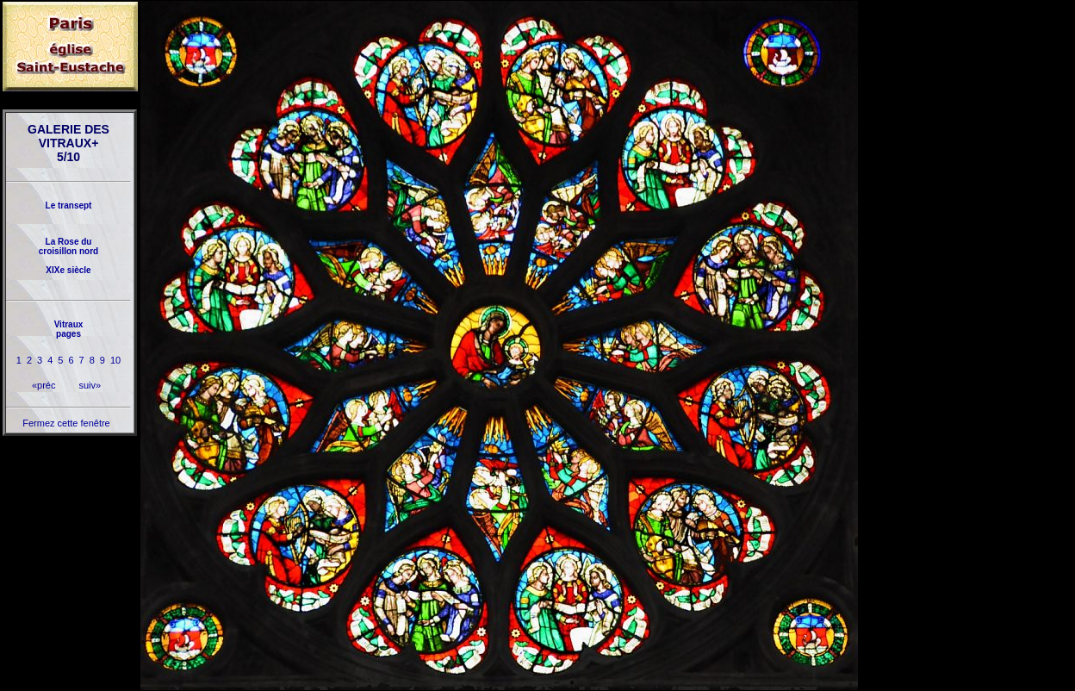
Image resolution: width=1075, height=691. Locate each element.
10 (115, 360)
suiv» (89, 385)
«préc (44, 385)
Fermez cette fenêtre (66, 423)
